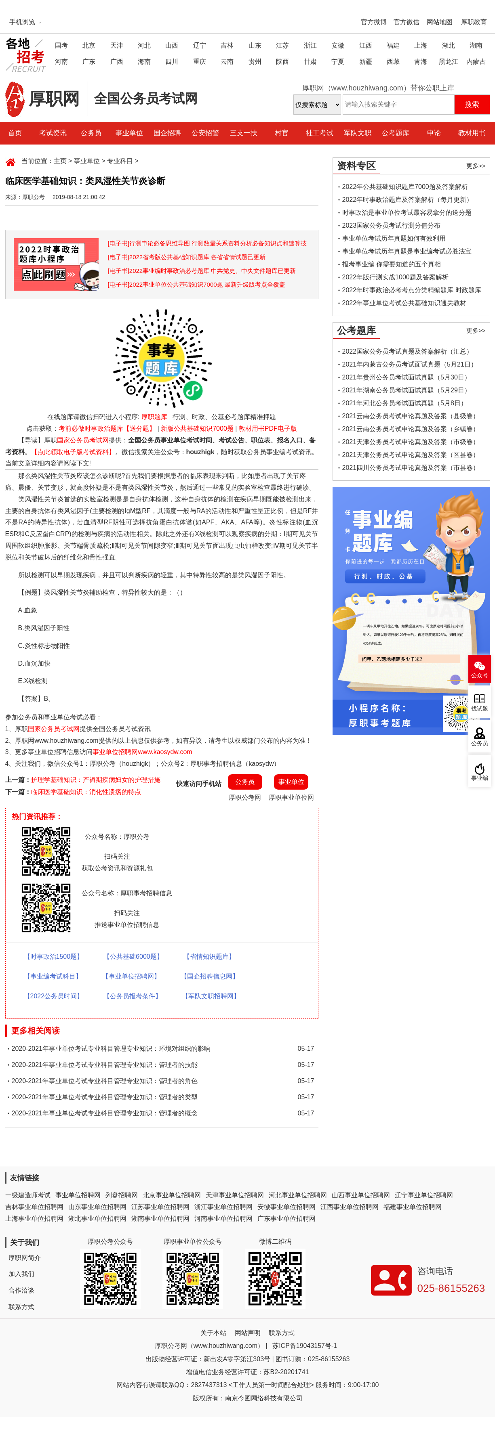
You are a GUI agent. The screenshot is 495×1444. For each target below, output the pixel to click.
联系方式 (21, 1307)
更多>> (476, 165)
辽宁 (199, 45)
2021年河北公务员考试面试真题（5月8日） (404, 403)
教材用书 (472, 133)
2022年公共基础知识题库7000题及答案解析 (405, 186)
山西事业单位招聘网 (361, 1195)
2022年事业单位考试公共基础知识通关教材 (404, 303)
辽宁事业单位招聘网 (424, 1195)
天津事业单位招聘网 (235, 1195)
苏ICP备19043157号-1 (304, 1345)
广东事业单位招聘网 (286, 1218)
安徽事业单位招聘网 (286, 1206)
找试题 (479, 709)
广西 (116, 61)
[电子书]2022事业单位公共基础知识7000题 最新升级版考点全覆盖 (196, 284)
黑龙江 (448, 61)
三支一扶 (243, 133)
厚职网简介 (24, 1257)
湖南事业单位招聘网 (160, 1218)
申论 (434, 133)
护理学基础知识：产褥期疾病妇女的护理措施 (95, 779)
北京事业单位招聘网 (172, 1195)
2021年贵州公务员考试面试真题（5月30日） (406, 377)
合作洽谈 (21, 1290)
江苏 (282, 45)
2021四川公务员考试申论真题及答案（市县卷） (411, 467)
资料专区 (356, 165)
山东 (255, 45)
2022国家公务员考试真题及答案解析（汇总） (407, 351)
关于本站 (213, 1332)
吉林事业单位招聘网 (34, 1206)
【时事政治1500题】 (54, 956)
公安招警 (205, 133)
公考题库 (395, 133)
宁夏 (337, 61)
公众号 (479, 676)
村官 (282, 133)
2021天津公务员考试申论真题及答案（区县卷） (411, 454)
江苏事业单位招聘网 (160, 1206)
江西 (365, 45)
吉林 (227, 45)
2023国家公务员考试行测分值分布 (391, 225)
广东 (88, 61)
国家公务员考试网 (83, 440)
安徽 (337, 45)
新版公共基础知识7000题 (197, 428)
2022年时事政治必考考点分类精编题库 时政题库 (411, 290)
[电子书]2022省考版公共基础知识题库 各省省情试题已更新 (187, 257)
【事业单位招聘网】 (131, 976)
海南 (144, 61)
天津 (116, 45)
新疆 (365, 61)
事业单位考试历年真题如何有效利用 (394, 238)
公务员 (91, 133)
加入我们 (21, 1273)
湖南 (476, 45)
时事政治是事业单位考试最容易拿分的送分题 (407, 212)
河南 (61, 61)
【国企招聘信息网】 (210, 976)
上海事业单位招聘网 (34, 1218)
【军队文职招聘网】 (211, 996)
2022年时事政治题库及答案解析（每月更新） (407, 199)
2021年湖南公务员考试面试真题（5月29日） (406, 390)
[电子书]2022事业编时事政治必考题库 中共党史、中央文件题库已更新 (202, 270)
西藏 (393, 61)
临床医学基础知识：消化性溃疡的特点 (86, 791)
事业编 (479, 778)
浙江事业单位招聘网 (223, 1206)
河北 (144, 45)
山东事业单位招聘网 (97, 1206)
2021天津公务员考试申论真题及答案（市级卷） (411, 441)
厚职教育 (474, 22)
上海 (420, 45)
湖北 (448, 45)
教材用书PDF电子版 (268, 428)
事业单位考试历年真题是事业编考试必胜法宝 (407, 251)
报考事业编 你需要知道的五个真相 (391, 264)
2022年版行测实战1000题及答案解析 (395, 277)
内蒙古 (476, 61)
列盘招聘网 (121, 1195)
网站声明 (248, 1332)
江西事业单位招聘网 (349, 1206)
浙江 (310, 45)
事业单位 (129, 133)
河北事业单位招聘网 (298, 1195)
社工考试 (319, 133)
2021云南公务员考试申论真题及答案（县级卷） (411, 416)
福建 (393, 45)
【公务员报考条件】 (132, 996)
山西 (171, 45)
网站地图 (440, 22)
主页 (60, 160)
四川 (171, 61)
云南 (227, 61)
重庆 (199, 61)
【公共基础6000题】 (133, 956)
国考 (61, 45)
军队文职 (357, 133)
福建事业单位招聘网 (412, 1206)
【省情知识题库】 (209, 956)
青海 (420, 61)
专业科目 (120, 160)
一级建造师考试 (28, 1195)
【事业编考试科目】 (53, 976)
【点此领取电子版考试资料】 (73, 451)
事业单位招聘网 (78, 1195)
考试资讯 (53, 133)
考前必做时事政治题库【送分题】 (107, 428)
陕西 (282, 61)
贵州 (255, 61)
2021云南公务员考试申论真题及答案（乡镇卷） (411, 428)
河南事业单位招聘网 (223, 1218)
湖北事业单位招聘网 (97, 1218)
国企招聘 (167, 133)
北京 (88, 45)
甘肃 (310, 61)
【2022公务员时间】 (54, 996)
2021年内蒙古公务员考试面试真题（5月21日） (409, 364)
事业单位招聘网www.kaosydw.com (142, 751)
